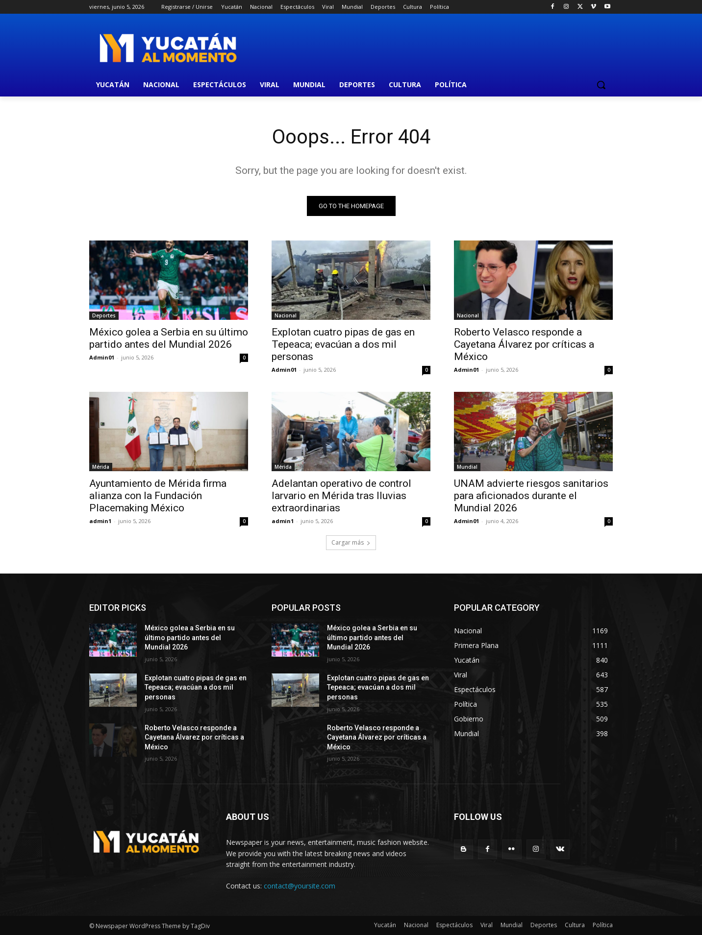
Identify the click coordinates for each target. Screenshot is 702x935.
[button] (601, 84)
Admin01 (101, 357)
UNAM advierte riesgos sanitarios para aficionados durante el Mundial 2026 (531, 496)
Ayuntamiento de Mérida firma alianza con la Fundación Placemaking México (157, 496)
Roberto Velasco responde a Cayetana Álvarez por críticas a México (524, 344)
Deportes (104, 315)
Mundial (467, 466)
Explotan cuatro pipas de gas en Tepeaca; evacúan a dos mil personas (343, 344)
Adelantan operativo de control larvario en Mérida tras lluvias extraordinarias (341, 496)
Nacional (286, 315)
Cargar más (351, 542)
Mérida (100, 466)
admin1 (100, 521)
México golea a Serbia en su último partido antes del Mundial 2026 (168, 338)
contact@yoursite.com (299, 885)
